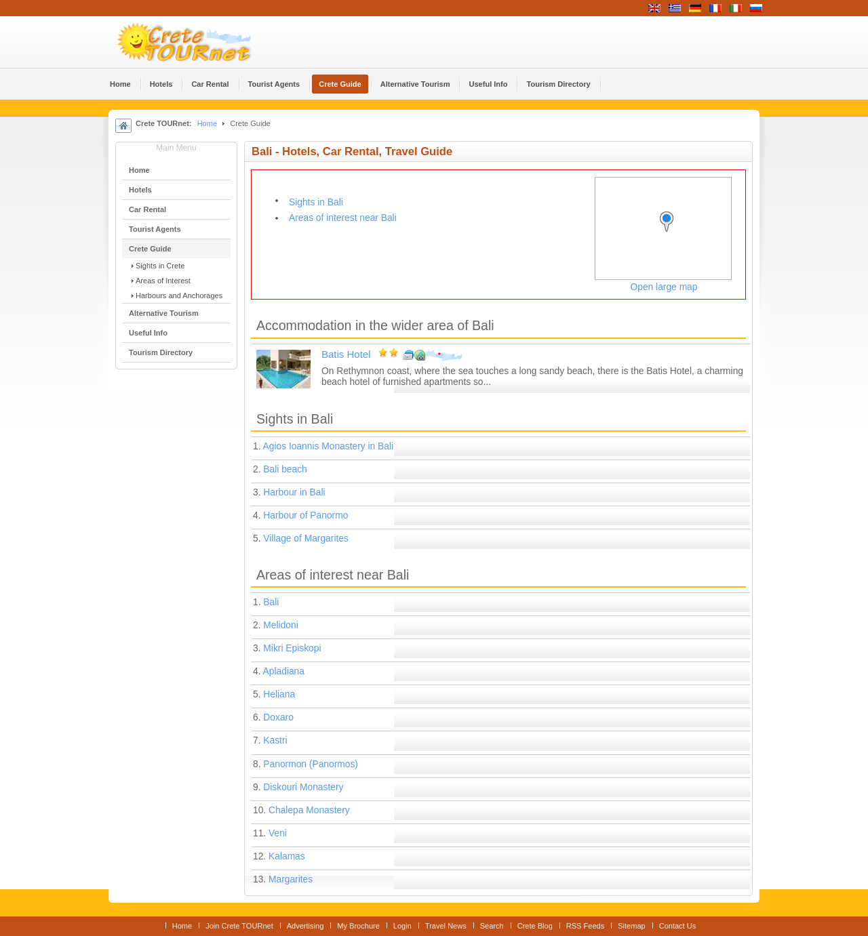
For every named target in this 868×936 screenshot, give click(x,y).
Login (402, 926)
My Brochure (358, 926)
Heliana (279, 694)
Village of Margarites (306, 538)
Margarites (291, 879)
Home (207, 123)
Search (492, 926)
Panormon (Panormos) (310, 764)
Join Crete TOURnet (239, 926)
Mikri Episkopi (292, 648)
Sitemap (631, 926)
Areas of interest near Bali (343, 218)
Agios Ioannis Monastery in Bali (328, 446)
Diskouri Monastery (303, 787)
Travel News (446, 926)
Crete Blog (535, 926)
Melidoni (280, 625)
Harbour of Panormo (305, 515)
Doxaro (278, 717)
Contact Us (677, 926)
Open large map (664, 287)
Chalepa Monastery (309, 810)
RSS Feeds (585, 926)
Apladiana (283, 671)
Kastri (275, 740)
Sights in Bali (316, 202)
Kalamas (287, 856)
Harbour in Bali (294, 492)
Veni (278, 833)
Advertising (305, 926)
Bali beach (285, 469)
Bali (271, 602)
